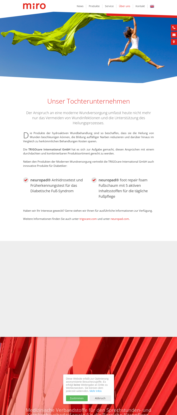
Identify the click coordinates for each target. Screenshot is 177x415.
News (80, 6)
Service (109, 6)
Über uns (124, 6)
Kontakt (140, 6)
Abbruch (100, 398)
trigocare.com (88, 219)
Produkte (94, 6)
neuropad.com (120, 219)
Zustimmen (77, 398)
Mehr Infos (96, 391)
